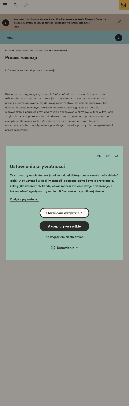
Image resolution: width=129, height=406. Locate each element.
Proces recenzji (59, 50)
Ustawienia (64, 247)
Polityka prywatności (24, 199)
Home (8, 50)
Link (16, 26)
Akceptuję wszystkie (64, 226)
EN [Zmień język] (108, 156)
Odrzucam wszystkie (64, 213)
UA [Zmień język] (116, 156)
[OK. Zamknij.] (119, 22)
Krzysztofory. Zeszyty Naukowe (32, 50)
